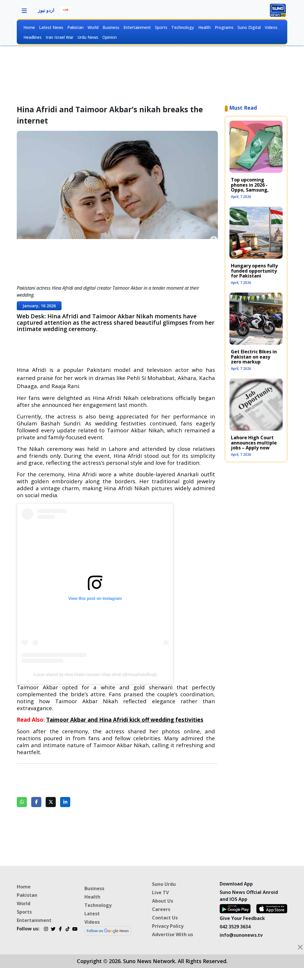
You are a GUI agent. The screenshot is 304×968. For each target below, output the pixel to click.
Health (204, 27)
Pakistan (75, 27)
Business (111, 27)
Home (29, 27)
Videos (271, 27)
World (93, 27)
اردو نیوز (46, 10)
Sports (161, 27)
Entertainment (137, 27)
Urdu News (87, 37)
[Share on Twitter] (51, 802)
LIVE (65, 9)
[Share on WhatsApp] (22, 802)
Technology (182, 27)
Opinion (109, 37)
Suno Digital (249, 27)
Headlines (32, 37)
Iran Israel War (59, 37)
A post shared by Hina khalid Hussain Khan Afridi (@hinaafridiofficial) (95, 674)
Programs (224, 27)
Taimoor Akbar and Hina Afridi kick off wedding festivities (124, 719)
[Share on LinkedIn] (65, 802)
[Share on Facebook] (36, 802)
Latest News (51, 27)
